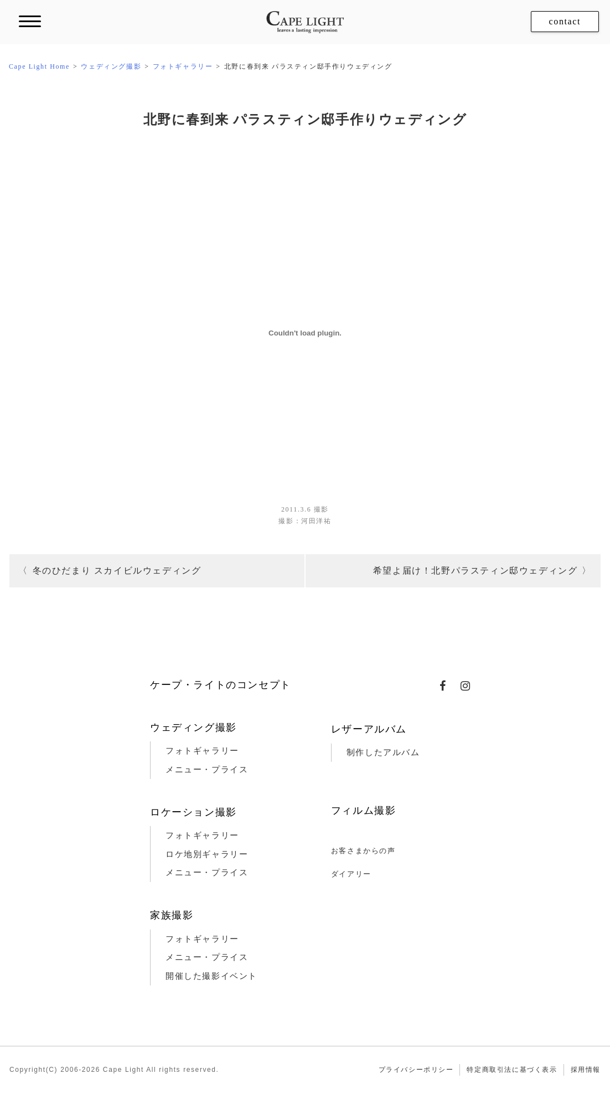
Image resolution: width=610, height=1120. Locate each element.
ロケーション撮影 (193, 812)
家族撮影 (171, 915)
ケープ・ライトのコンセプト (220, 684)
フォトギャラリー (202, 750)
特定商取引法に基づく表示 (512, 1069)
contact (565, 21)
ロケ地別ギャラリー (207, 854)
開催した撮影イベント (211, 976)
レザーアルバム (369, 729)
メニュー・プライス (207, 769)
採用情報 (586, 1069)
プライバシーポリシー (416, 1069)
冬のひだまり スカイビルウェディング (117, 570)
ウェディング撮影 (193, 727)
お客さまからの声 (363, 851)
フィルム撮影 (363, 810)
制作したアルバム (383, 752)
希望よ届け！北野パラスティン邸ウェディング (475, 570)
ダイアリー (351, 874)
